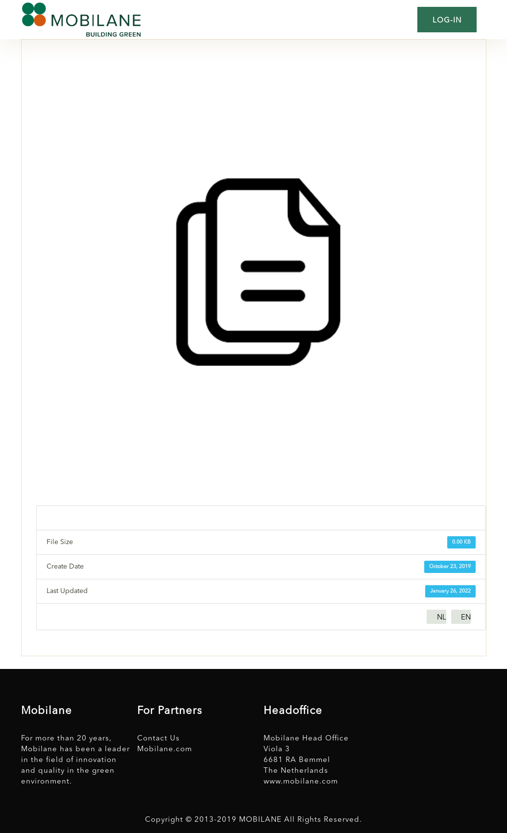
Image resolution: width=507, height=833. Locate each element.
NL (441, 617)
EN (466, 617)
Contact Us (158, 738)
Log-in (447, 20)
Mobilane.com (164, 749)
